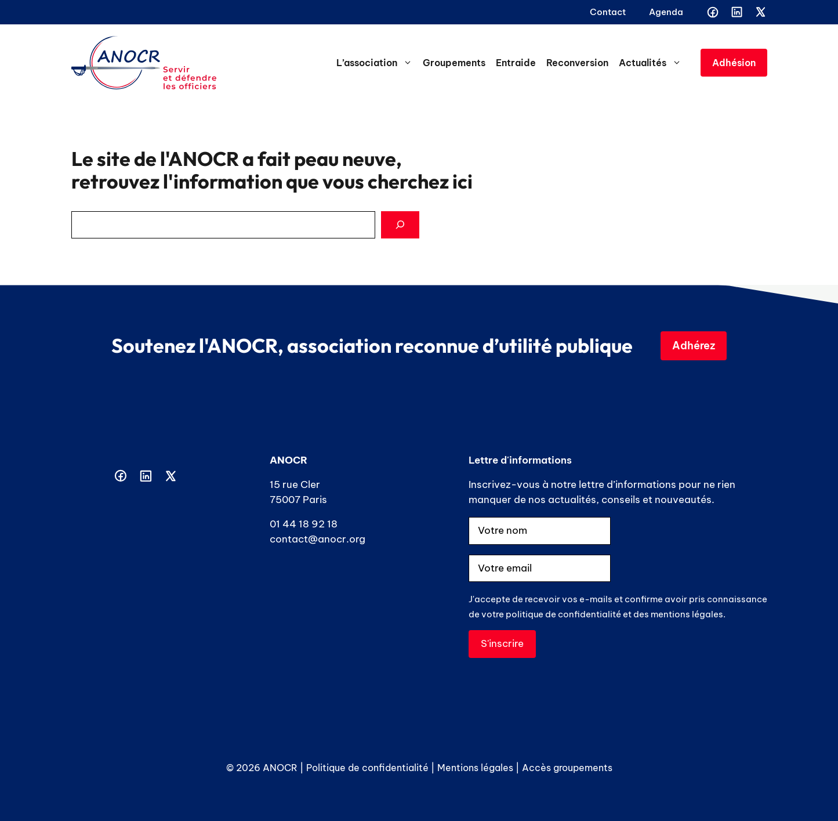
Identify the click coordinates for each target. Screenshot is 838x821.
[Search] (400, 225)
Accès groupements (567, 767)
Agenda (666, 11)
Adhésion (734, 62)
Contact (608, 11)
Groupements (454, 62)
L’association (377, 62)
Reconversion (577, 62)
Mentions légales (475, 767)
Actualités (653, 62)
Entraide (516, 62)
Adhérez (693, 345)
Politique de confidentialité (367, 767)
